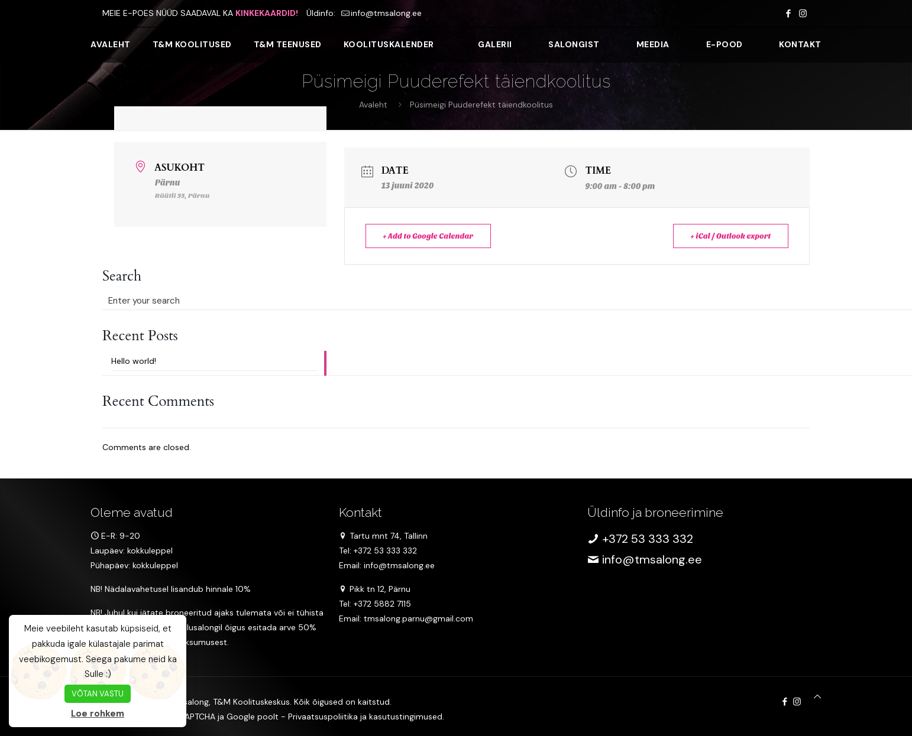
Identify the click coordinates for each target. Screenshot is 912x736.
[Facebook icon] (788, 13)
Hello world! (133, 361)
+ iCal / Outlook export (727, 236)
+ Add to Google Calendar (432, 236)
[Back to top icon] (817, 696)
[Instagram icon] (802, 13)
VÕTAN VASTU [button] (98, 694)
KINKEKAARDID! (266, 13)
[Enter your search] (214, 300)
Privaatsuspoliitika (323, 716)
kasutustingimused (405, 716)
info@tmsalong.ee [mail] (386, 13)
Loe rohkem (97, 713)
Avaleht (373, 104)
